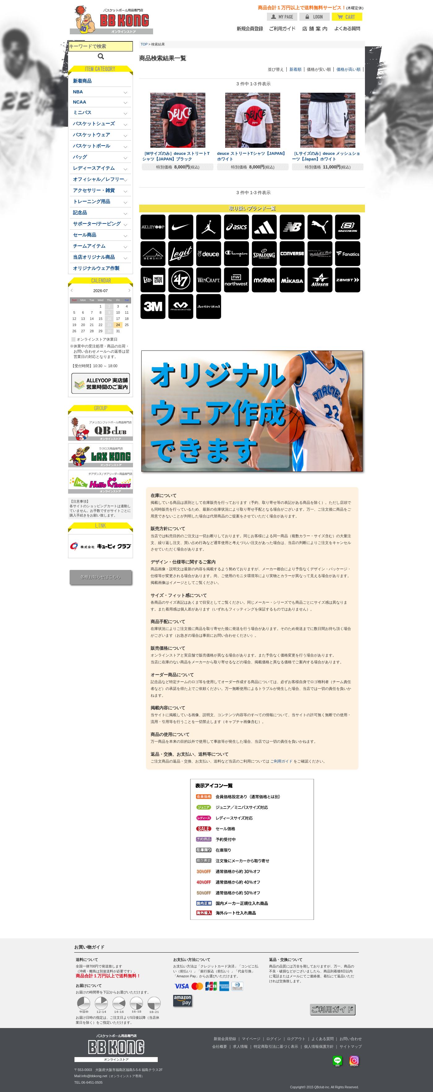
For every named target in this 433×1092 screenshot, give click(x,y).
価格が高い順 (349, 69)
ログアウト (296, 1039)
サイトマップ (351, 1046)
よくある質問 (322, 1039)
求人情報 (240, 1046)
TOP (144, 44)
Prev (71, 290)
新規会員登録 (225, 1039)
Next (129, 290)
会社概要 (219, 1046)
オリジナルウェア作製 (96, 268)
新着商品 (82, 81)
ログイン (273, 1039)
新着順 (295, 69)
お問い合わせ (351, 1039)
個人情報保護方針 (319, 1046)
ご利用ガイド (281, 761)
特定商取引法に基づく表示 (276, 1046)
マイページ (251, 1039)
